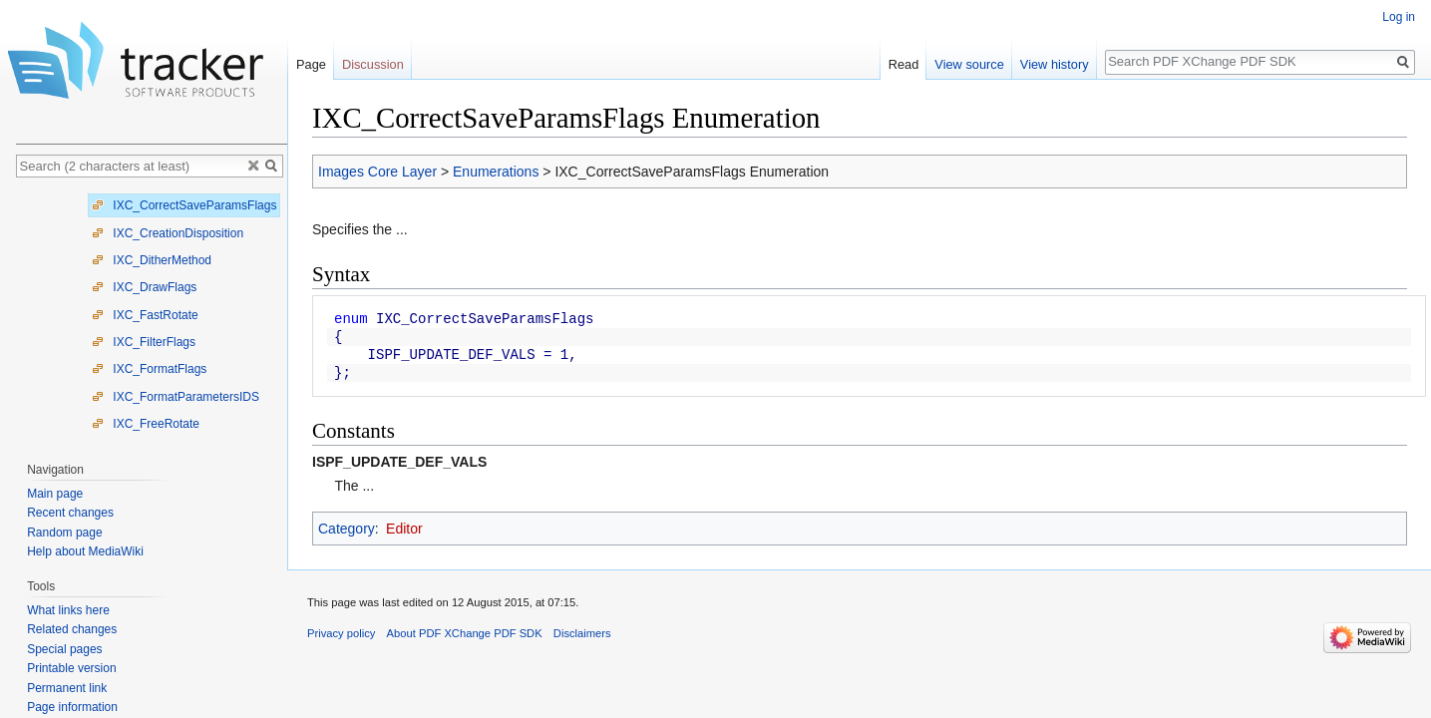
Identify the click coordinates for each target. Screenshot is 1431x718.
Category (346, 529)
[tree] (151, 314)
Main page (55, 494)
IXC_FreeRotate (145, 424)
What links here (68, 610)
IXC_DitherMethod (151, 260)
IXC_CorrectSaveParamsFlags (184, 205)
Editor (404, 529)
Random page (64, 532)
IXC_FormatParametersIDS (175, 397)
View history (1054, 64)
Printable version (71, 668)
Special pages (64, 649)
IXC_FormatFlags (149, 369)
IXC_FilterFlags (143, 342)
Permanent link (67, 688)
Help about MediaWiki (85, 551)
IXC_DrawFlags (144, 287)
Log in (1398, 17)
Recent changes (70, 513)
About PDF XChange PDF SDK (464, 633)
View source (968, 64)
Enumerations (495, 172)
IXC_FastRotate (145, 315)
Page (311, 64)
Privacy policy (341, 633)
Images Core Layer (377, 172)
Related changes (72, 629)
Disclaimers (582, 633)
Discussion (373, 64)
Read (904, 64)
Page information (72, 707)
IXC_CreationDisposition (167, 233)
